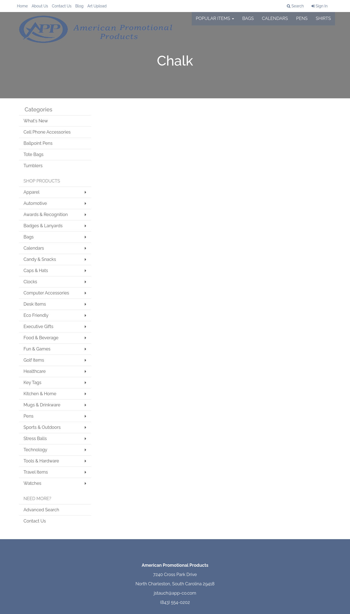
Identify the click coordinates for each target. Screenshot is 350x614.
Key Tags (32, 382)
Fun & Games (37, 349)
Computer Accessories (46, 293)
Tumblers (33, 165)
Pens (302, 21)
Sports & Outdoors (42, 427)
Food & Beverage (41, 337)
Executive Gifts (38, 326)
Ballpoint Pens (38, 143)
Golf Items (34, 360)
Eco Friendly (36, 315)
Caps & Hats (36, 270)
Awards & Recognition (46, 214)
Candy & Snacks (40, 259)
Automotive (35, 203)
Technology (35, 449)
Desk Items (35, 304)
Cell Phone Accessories (47, 132)
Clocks (30, 281)
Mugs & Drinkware (42, 405)
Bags (248, 21)
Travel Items (36, 472)
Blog (79, 6)
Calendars (275, 21)
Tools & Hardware (41, 461)
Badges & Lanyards (43, 225)
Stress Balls (35, 438)
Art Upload (96, 6)
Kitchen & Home (40, 393)
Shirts (323, 21)
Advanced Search (41, 509)
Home (22, 6)
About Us (40, 6)
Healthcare (35, 371)
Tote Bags (33, 154)
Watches (32, 483)
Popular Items (215, 21)
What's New (36, 120)
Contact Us (61, 6)
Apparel (31, 192)
